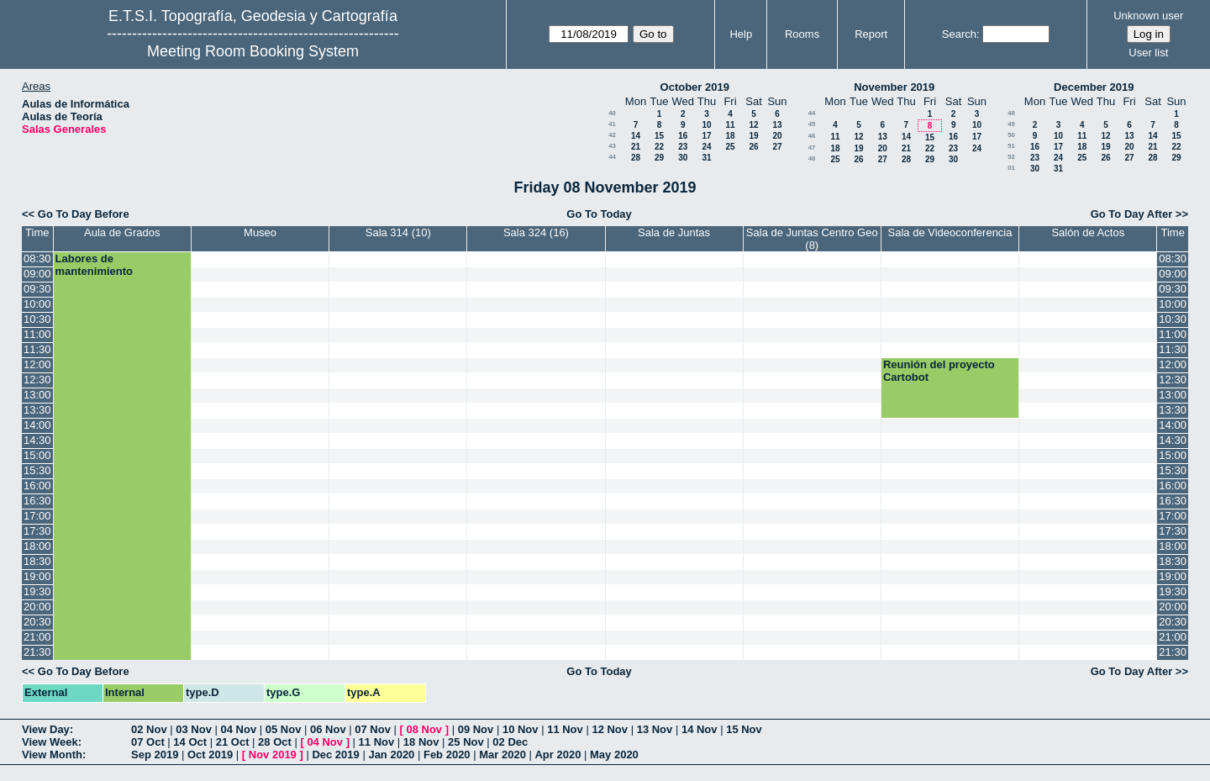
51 (1011, 146)
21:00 (37, 637)
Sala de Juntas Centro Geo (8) (812, 238)
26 (753, 146)
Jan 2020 (391, 754)
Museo (260, 232)
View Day (46, 729)
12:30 (37, 379)
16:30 (37, 500)
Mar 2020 (502, 754)
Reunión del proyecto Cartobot (939, 370)
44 (612, 157)
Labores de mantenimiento (94, 264)
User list (1148, 52)
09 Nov (476, 729)
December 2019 (1094, 87)
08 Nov (424, 729)
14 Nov (699, 729)
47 (812, 147)
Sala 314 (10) (398, 232)
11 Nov (565, 729)
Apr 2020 (557, 754)
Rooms (802, 34)
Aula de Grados (122, 232)
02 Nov (149, 729)
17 (706, 135)
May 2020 (614, 754)
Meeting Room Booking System (253, 51)
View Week (50, 742)
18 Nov (421, 742)
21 (635, 146)
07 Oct (148, 742)
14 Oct (190, 742)
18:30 (37, 561)
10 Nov (520, 729)
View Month (52, 754)
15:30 (37, 470)
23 (682, 146)
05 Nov (284, 729)
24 (706, 146)
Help (740, 34)
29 (659, 157)
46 (812, 136)
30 (682, 157)
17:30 (37, 531)
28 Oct (275, 742)
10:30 (37, 319)
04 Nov (239, 729)
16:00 (37, 485)
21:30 (37, 652)
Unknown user (1148, 15)
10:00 (37, 304)
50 (1011, 135)
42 (612, 135)
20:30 (37, 621)
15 (659, 135)
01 (1011, 168)
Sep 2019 (154, 754)
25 (729, 146)
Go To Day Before (83, 214)
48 (812, 158)
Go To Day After (1132, 214)
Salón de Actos (1087, 232)
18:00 (37, 546)
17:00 (37, 515)
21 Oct (233, 742)
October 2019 (694, 87)
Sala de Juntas (674, 232)
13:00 (37, 394)
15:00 (37, 455)
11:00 (37, 334)
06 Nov (328, 729)
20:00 (37, 606)
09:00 (37, 273)
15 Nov (744, 729)
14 (635, 135)
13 (776, 124)
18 (729, 135)
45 (812, 124)
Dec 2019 (335, 754)
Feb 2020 (447, 754)
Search (959, 34)
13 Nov (655, 729)
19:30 (37, 591)
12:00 (37, 364)
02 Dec (510, 742)
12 (753, 124)
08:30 (37, 258)
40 (612, 113)
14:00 (37, 425)
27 (776, 146)
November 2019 (894, 87)
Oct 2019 (210, 754)
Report (871, 34)
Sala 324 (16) (536, 232)
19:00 (37, 576)
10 (706, 124)
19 (753, 135)
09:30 (37, 288)
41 (612, 124)
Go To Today (599, 214)
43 (612, 146)
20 (776, 135)
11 (729, 124)
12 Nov (610, 729)
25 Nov (466, 742)
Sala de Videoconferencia (950, 232)
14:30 (37, 440)
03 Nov (194, 729)
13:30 (37, 410)
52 (1011, 157)
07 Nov (373, 729)
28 (635, 157)
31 (706, 157)
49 (1011, 124)
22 (659, 146)
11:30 (37, 349)
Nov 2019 (273, 754)
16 (682, 135)
